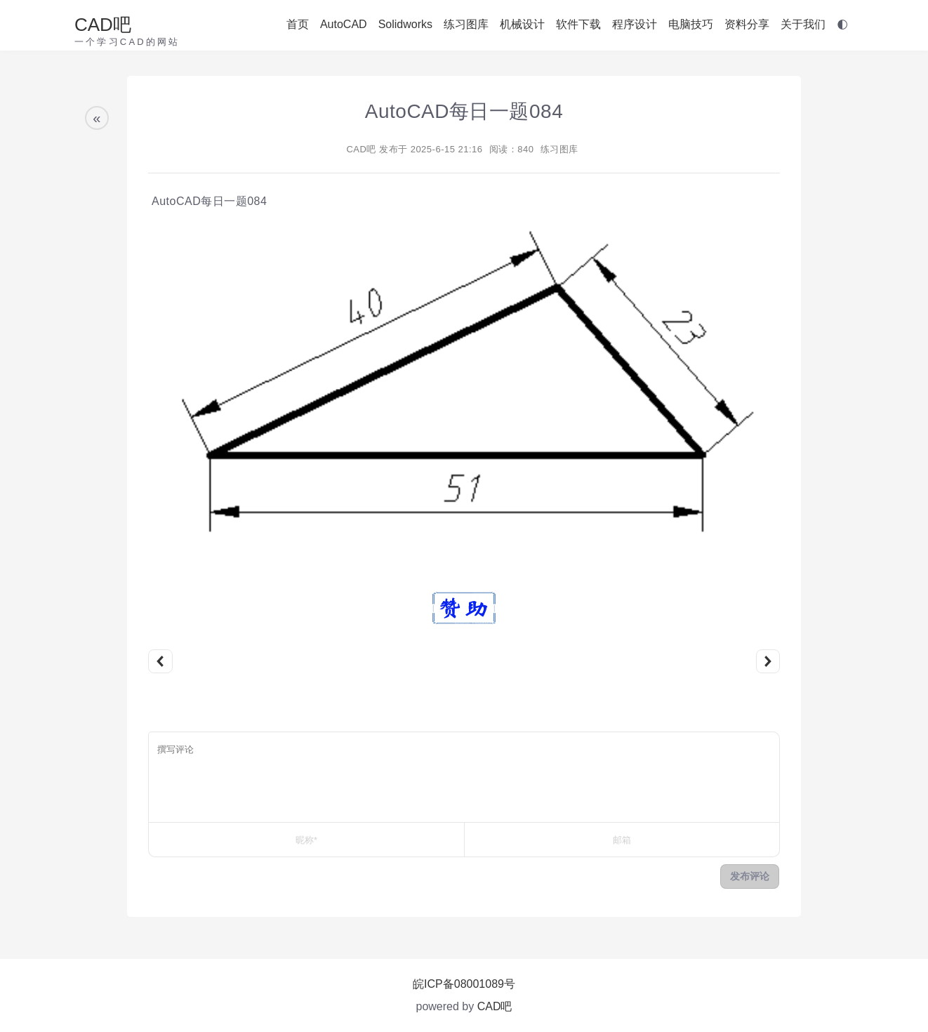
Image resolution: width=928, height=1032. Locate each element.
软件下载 (578, 24)
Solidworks (405, 24)
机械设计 (522, 24)
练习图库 (466, 24)
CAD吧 (102, 24)
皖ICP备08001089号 (464, 984)
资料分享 (746, 24)
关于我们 (803, 24)
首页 (297, 24)
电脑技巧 (690, 24)
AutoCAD (343, 24)
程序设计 (634, 24)
